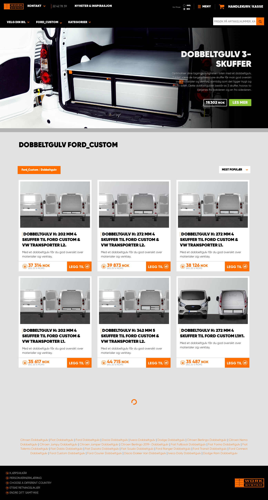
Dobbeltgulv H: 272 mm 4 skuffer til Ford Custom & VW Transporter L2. (130, 239)
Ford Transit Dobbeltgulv (210, 448)
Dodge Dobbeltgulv (171, 440)
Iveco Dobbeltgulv (142, 440)
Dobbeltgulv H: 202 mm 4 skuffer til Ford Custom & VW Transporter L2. (51, 239)
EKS (188, 9)
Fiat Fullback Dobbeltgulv (188, 444)
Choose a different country (30, 482)
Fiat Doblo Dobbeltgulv (67, 448)
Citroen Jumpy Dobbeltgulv (58, 444)
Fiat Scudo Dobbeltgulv (137, 448)
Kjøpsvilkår (18, 473)
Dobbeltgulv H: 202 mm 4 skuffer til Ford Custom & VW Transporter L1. (51, 336)
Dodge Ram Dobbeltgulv (220, 453)
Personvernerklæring (26, 477)
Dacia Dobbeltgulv (115, 440)
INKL (189, 5)
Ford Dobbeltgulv (88, 440)
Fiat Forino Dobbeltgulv (224, 444)
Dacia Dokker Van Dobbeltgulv (145, 453)
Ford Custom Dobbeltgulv (67, 453)
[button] (234, 169)
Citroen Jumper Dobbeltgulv (99, 444)
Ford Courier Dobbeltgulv (104, 453)
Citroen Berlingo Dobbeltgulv (207, 440)
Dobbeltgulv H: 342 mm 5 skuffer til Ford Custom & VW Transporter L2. (130, 336)
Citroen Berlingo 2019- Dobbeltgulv (145, 444)
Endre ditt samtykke (24, 492)
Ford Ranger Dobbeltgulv (173, 448)
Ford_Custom (30, 170)
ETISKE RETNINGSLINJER (25, 487)
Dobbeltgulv (49, 170)
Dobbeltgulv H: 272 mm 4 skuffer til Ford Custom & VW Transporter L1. (209, 239)
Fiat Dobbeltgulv (62, 440)
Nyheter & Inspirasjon (93, 6)
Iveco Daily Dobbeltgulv (184, 453)
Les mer (240, 103)
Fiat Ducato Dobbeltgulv (102, 448)
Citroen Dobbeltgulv (34, 440)
